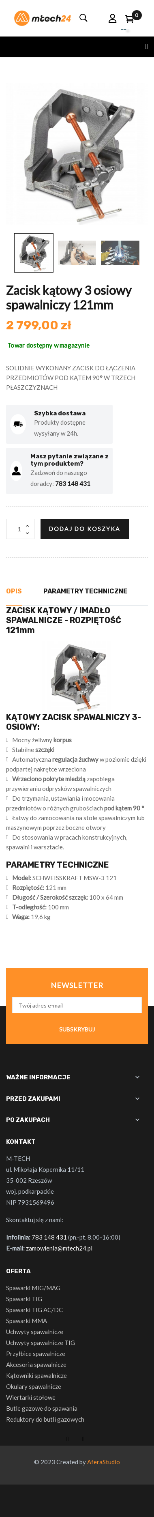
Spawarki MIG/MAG (33, 1287)
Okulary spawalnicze (33, 1386)
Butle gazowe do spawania (41, 1408)
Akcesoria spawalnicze (36, 1364)
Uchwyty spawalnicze (34, 1331)
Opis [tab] (14, 591)
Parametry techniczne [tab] (85, 591)
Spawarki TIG (24, 1298)
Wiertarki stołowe (31, 1397)
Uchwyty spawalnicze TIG (40, 1342)
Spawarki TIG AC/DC (34, 1309)
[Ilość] (20, 529)
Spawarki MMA (26, 1320)
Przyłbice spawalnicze (35, 1353)
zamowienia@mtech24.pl (59, 1248)
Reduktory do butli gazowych (45, 1419)
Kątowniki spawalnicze (36, 1375)
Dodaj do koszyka (84, 528)
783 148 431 (72, 483)
